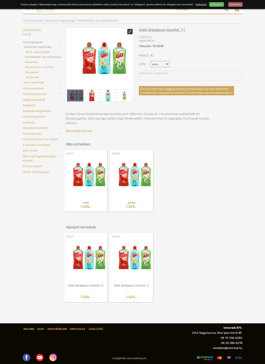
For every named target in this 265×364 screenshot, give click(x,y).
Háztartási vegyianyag (37, 46)
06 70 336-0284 (231, 338)
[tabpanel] (86, 181)
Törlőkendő (32, 77)
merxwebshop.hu (137, 358)
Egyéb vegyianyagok (37, 51)
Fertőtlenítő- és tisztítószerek (44, 56)
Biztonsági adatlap (79, 130)
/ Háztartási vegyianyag (58, 20)
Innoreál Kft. (233, 327)
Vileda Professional (36, 172)
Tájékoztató (201, 4)
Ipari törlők (30, 150)
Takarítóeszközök (35, 94)
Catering (28, 122)
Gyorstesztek (32, 133)
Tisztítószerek (32, 20)
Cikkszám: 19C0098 (151, 46)
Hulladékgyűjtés (34, 116)
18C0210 (116, 153)
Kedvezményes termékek (40, 139)
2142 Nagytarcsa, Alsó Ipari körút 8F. (217, 332)
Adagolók (29, 105)
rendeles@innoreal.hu (227, 348)
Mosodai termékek (35, 128)
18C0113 (70, 153)
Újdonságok (32, 30)
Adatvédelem (57, 328)
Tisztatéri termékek (36, 145)
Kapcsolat (78, 328)
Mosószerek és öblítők (39, 67)
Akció (27, 34)
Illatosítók (31, 61)
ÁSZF (40, 328)
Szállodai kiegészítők (37, 111)
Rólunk (28, 328)
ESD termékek (32, 166)
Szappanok (32, 72)
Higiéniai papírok (34, 99)
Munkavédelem (33, 88)
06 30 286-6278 (231, 343)
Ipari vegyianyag (34, 82)
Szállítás (96, 328)
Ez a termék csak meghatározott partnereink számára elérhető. (186, 90)
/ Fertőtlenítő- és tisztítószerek (96, 20)
